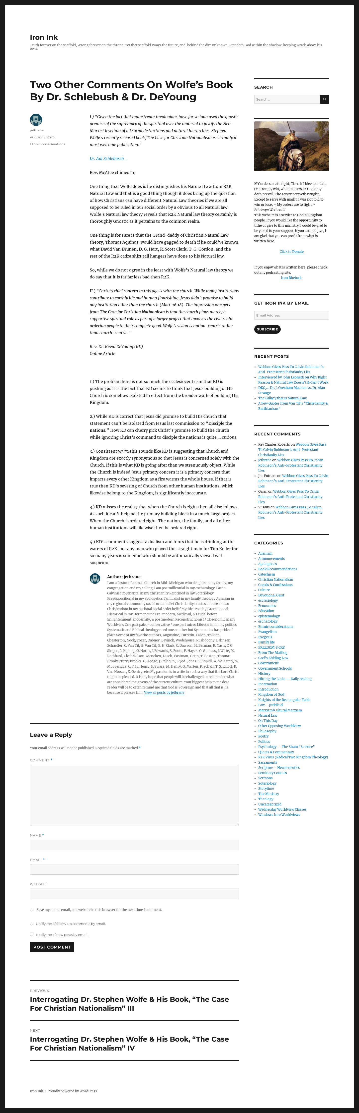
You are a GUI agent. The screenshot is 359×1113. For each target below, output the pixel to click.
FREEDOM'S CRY (271, 647)
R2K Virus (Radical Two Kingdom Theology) (293, 757)
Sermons (265, 778)
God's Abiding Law (273, 658)
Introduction (268, 689)
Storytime (266, 789)
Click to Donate (292, 252)
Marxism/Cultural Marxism (280, 710)
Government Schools (275, 668)
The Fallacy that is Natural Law (282, 398)
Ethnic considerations (47, 144)
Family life (266, 642)
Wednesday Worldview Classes (282, 809)
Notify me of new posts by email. (62, 935)
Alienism (265, 553)
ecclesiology (268, 600)
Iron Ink (44, 37)
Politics (264, 742)
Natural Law (267, 715)
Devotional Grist (271, 595)
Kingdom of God (271, 694)
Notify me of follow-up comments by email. (71, 924)
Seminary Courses (272, 773)
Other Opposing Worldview (279, 726)
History (264, 674)
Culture (264, 590)
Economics (267, 606)
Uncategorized (269, 804)
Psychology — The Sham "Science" (286, 747)
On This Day (267, 721)
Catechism (266, 574)
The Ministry (268, 794)
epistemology (269, 616)
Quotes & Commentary (276, 752)
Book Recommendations (277, 569)
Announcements (271, 559)
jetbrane (37, 130)
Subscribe (267, 329)
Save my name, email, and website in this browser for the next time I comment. (99, 910)
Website (38, 884)
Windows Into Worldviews (279, 815)
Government (268, 663)
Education (266, 611)
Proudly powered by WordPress (72, 1091)
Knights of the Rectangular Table (284, 700)
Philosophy (267, 731)
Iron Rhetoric (291, 278)
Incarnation (267, 684)
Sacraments (267, 762)
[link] (108, 158)
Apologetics (267, 564)
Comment (41, 760)
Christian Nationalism (275, 580)
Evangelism (267, 632)
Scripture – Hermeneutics (279, 768)
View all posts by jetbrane (164, 692)
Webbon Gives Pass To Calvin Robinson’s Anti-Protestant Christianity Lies (292, 449)
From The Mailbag (272, 653)
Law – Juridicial (270, 705)
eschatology (267, 621)
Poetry (263, 736)
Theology (265, 799)
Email (37, 860)
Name (37, 835)
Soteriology (267, 783)
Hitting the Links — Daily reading (285, 679)
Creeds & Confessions (275, 585)
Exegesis (265, 637)
